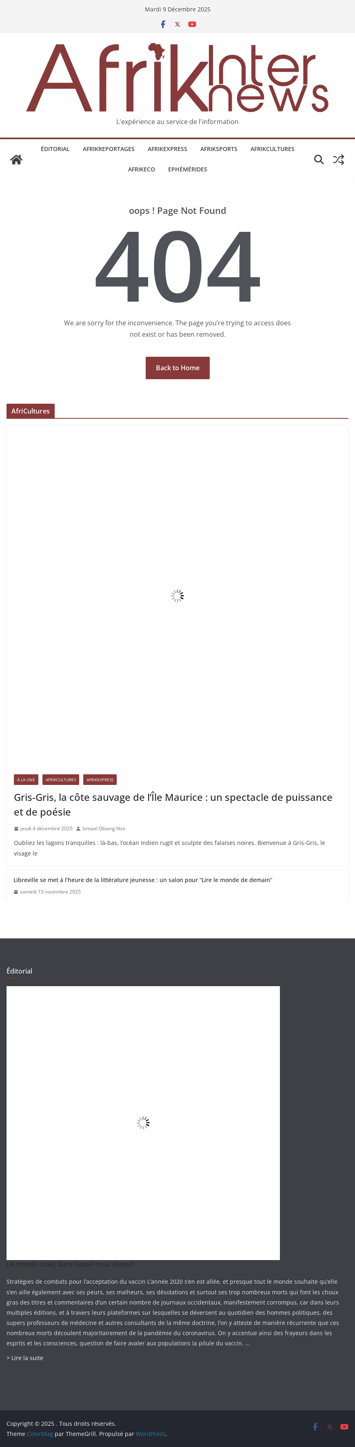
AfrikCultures (273, 149)
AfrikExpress (167, 149)
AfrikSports (218, 149)
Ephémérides (187, 169)
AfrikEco (141, 169)
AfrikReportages (109, 149)
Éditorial (55, 149)
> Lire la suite (25, 1358)
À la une (26, 779)
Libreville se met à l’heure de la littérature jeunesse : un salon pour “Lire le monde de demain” (142, 880)
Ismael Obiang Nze (103, 828)
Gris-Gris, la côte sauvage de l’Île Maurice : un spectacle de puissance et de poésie (173, 804)
